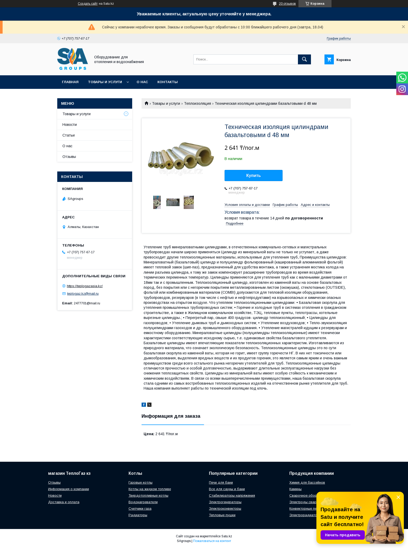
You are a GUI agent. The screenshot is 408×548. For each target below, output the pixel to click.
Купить (253, 175)
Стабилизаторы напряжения (232, 495)
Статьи (68, 135)
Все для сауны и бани (227, 489)
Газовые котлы (140, 482)
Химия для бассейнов (307, 482)
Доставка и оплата (63, 502)
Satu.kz (226, 536)
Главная (70, 82)
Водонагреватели (143, 502)
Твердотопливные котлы (148, 495)
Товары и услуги (105, 82)
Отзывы (69, 157)
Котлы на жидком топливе (150, 489)
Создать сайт (88, 3)
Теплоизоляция (197, 103)
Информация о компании (68, 489)
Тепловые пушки (222, 515)
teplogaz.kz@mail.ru (83, 293)
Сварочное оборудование (311, 495)
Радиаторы (138, 515)
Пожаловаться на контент (212, 541)
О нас (142, 82)
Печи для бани (221, 482)
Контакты (167, 82)
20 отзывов (287, 3)
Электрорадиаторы (305, 515)
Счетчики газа (140, 508)
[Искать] (304, 59)
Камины (295, 489)
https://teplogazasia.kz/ (85, 286)
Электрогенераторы (225, 502)
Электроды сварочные (307, 502)
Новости (69, 124)
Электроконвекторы (225, 508)
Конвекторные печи (304, 508)
